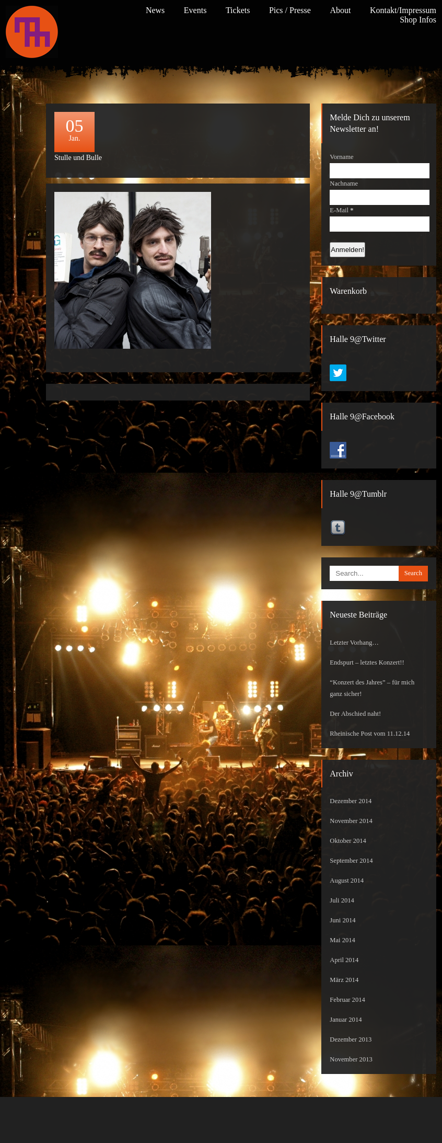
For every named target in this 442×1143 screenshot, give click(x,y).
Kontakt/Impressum (403, 10)
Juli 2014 (342, 900)
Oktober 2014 (348, 840)
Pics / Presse (290, 10)
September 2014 (351, 860)
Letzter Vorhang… (354, 642)
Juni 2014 (342, 920)
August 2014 (347, 880)
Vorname (341, 157)
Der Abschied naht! (355, 713)
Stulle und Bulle (78, 158)
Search (413, 573)
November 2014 (351, 821)
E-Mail (341, 210)
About (340, 10)
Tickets (238, 10)
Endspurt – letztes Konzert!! (367, 662)
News (155, 10)
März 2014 (344, 980)
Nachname (344, 183)
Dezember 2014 (350, 801)
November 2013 (351, 1059)
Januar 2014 (346, 1019)
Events (195, 10)
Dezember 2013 (350, 1039)
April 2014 (344, 960)
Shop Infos (418, 19)
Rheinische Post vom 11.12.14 (370, 733)
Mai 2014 (342, 940)
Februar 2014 (347, 999)
